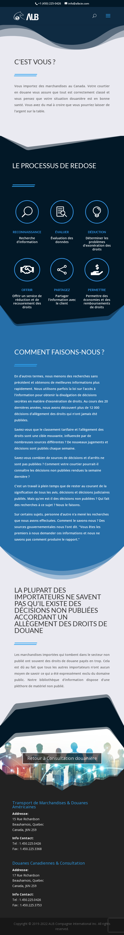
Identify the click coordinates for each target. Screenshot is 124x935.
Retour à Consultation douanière (62, 758)
